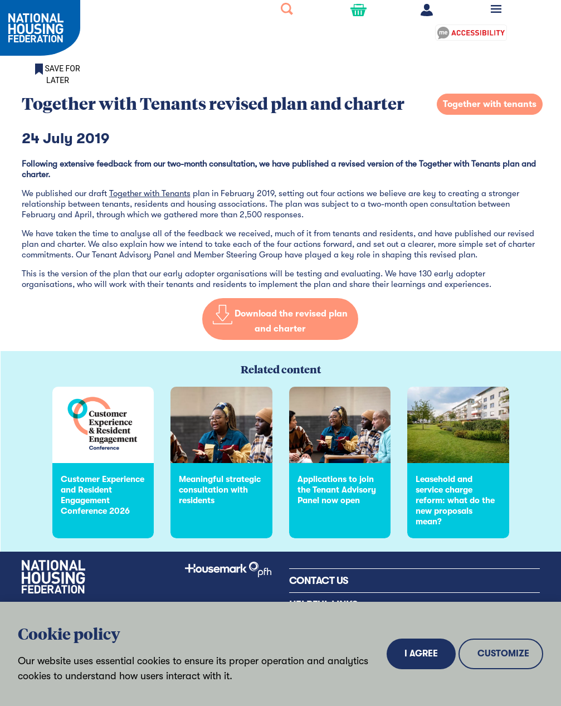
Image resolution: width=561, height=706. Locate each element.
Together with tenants (489, 104)
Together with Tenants (150, 193)
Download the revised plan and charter (280, 321)
